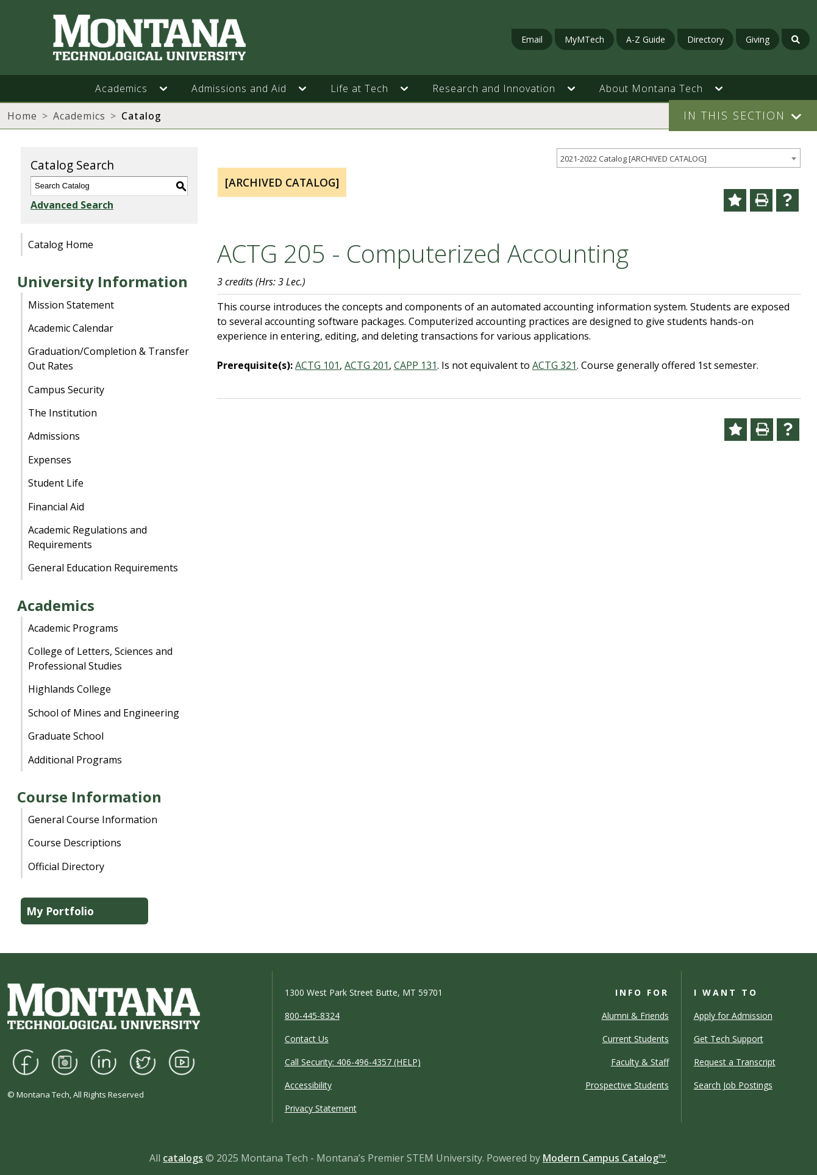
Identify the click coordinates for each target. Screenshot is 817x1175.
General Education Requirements (103, 567)
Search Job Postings (733, 1085)
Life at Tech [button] (359, 88)
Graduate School (66, 736)
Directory (705, 39)
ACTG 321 (554, 365)
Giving (757, 39)
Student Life (56, 483)
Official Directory (66, 866)
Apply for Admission (733, 1015)
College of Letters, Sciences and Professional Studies (100, 659)
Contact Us (307, 1039)
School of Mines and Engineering (103, 713)
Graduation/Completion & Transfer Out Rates (108, 359)
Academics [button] (121, 88)
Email (532, 39)
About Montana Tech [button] (651, 88)
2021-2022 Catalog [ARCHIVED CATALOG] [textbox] (633, 158)
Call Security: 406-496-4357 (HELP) (353, 1062)
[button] (169, 88)
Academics (79, 116)
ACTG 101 (317, 365)
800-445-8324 (312, 1015)
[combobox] (679, 158)
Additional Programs (75, 759)
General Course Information (92, 819)
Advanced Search (71, 205)
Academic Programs (73, 628)
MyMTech (584, 39)
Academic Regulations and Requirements (87, 537)
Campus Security (66, 389)
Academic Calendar (70, 328)
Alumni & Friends (635, 1015)
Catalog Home (60, 244)
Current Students (635, 1039)
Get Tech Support (728, 1039)
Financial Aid (56, 506)
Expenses (49, 459)
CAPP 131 (415, 365)
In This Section (734, 115)
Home (22, 116)
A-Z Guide (645, 39)
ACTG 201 (366, 365)
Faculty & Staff (640, 1062)
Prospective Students (627, 1085)
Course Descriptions (74, 842)
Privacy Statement (321, 1108)
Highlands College (69, 689)
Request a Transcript (735, 1062)
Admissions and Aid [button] (239, 88)
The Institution (62, 413)
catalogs (183, 1158)
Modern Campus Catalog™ (604, 1158)
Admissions (54, 436)
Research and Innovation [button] (493, 88)
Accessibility (308, 1085)
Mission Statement (71, 305)
